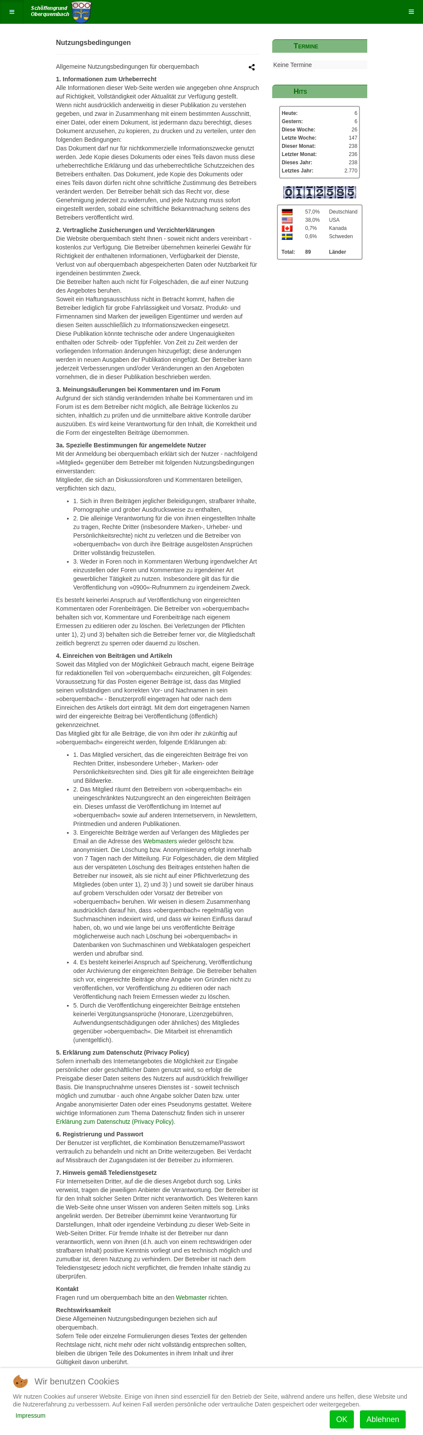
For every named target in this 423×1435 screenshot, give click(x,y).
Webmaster (191, 1297)
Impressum (30, 1415)
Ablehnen (382, 1419)
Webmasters (160, 841)
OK (341, 1419)
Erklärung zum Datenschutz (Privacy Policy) (115, 1121)
